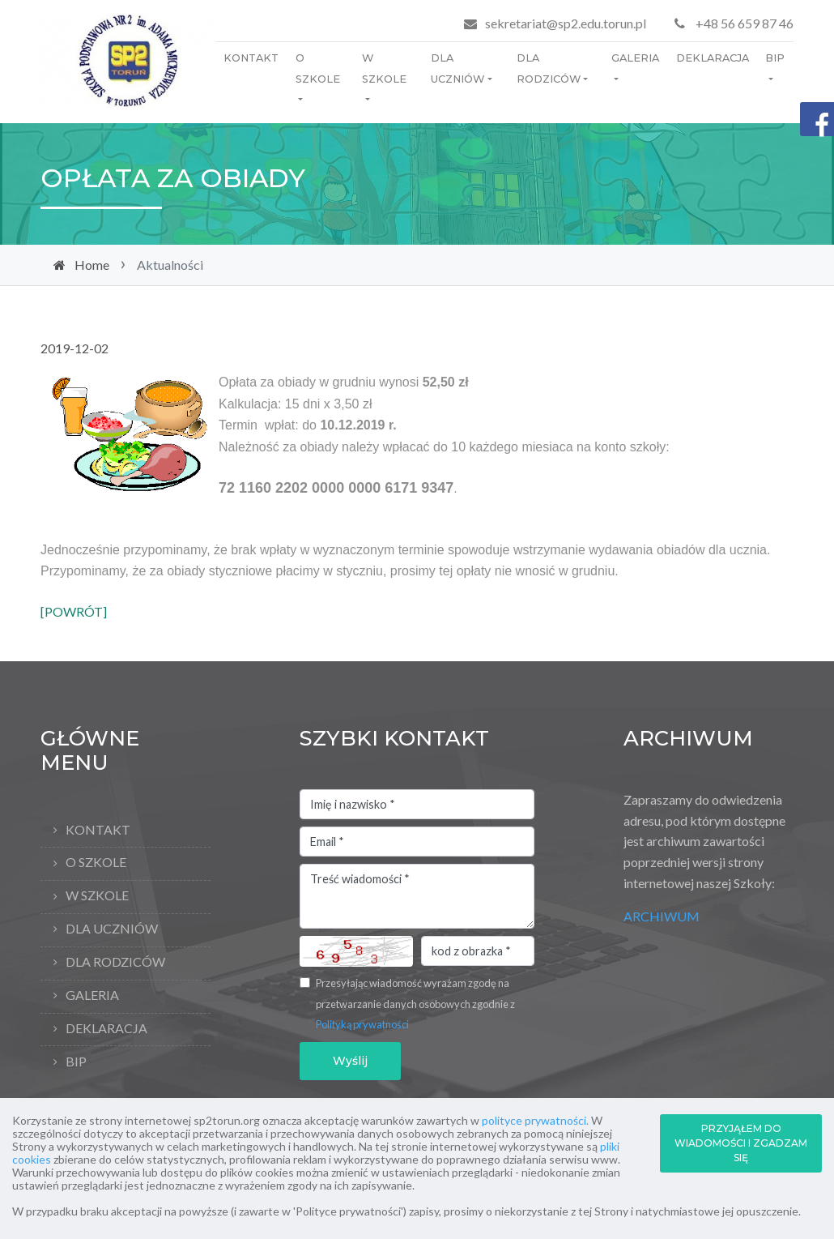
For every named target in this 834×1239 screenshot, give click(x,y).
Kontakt (251, 58)
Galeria (635, 58)
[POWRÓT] (73, 611)
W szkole (384, 68)
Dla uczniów (457, 68)
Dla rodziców (549, 68)
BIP (775, 58)
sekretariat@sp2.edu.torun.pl (565, 23)
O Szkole (318, 68)
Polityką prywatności (362, 1024)
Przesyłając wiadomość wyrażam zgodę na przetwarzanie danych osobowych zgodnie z (415, 1003)
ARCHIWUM (661, 916)
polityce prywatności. (535, 1120)
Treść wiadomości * (417, 896)
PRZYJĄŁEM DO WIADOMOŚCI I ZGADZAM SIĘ (740, 1143)
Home (91, 264)
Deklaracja (712, 58)
